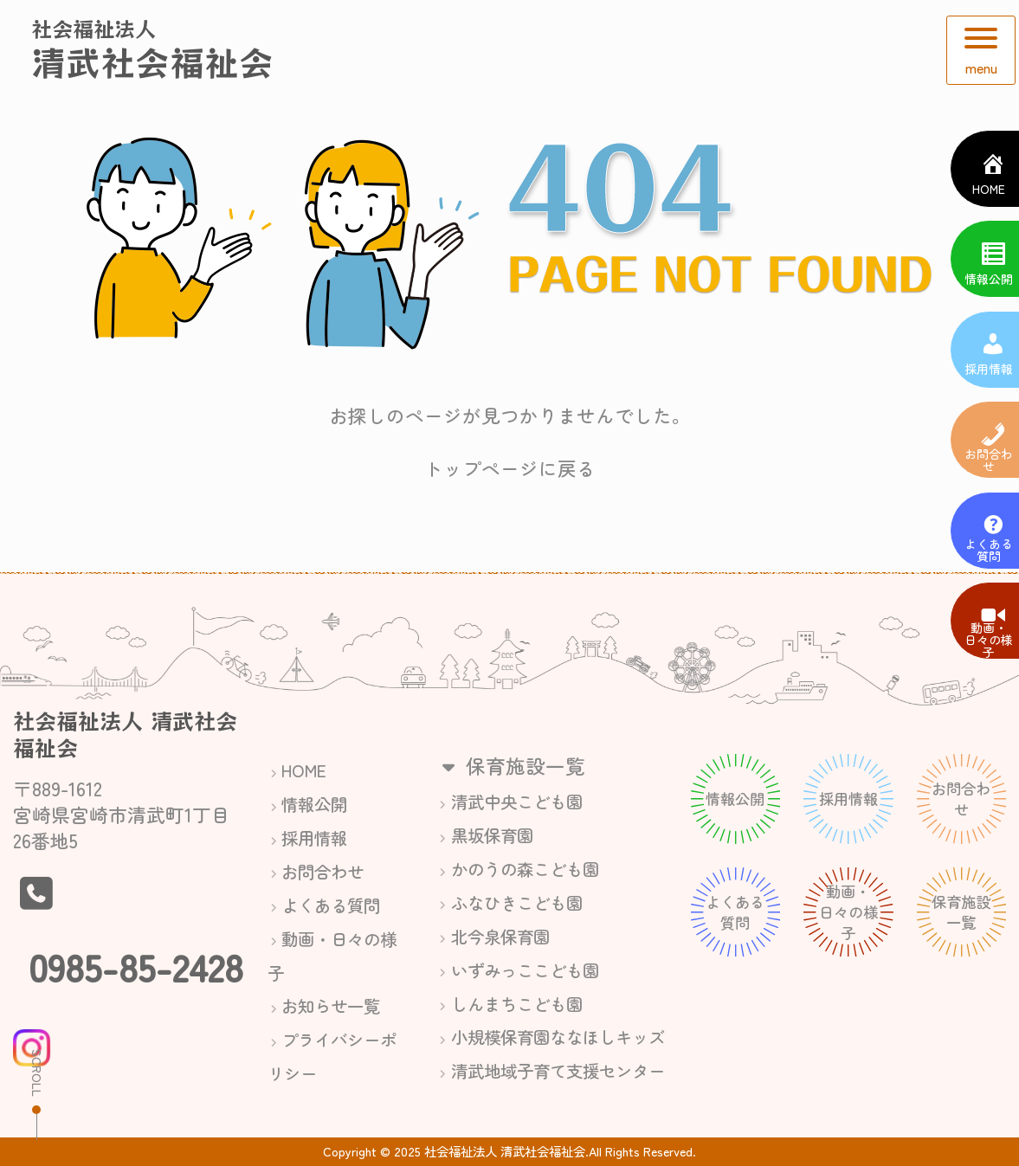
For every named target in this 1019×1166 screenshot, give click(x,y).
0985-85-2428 (136, 966)
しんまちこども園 (517, 1003)
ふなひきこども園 (517, 902)
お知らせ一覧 (330, 1005)
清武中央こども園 (517, 801)
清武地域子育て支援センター (558, 1070)
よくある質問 (330, 905)
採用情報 (314, 837)
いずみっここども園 (525, 969)
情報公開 (314, 803)
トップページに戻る (510, 467)
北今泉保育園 (500, 936)
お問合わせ (322, 871)
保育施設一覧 (510, 765)
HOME (303, 770)
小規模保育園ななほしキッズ (558, 1036)
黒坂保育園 (492, 834)
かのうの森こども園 (525, 868)
